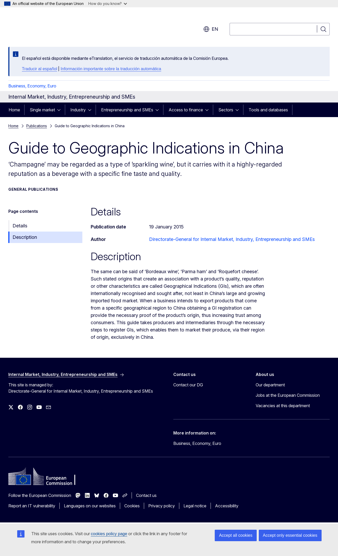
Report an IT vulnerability (31, 505)
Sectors (225, 109)
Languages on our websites (90, 505)
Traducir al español (39, 69)
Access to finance (186, 109)
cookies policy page (109, 534)
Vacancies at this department (283, 405)
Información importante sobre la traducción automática (110, 69)
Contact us (146, 495)
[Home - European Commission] (50, 26)
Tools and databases (268, 109)
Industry (78, 109)
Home (14, 109)
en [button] (210, 29)
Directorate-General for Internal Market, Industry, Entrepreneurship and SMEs (232, 239)
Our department (270, 384)
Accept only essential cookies (290, 535)
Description (25, 237)
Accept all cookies (235, 535)
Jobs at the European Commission (288, 395)
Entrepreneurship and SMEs (127, 109)
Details (20, 225)
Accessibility (226, 505)
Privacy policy (161, 505)
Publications (36, 126)
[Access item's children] (60, 110)
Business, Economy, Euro (32, 85)
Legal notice (194, 505)
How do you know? (107, 3)
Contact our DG (188, 384)
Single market (42, 109)
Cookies (132, 505)
